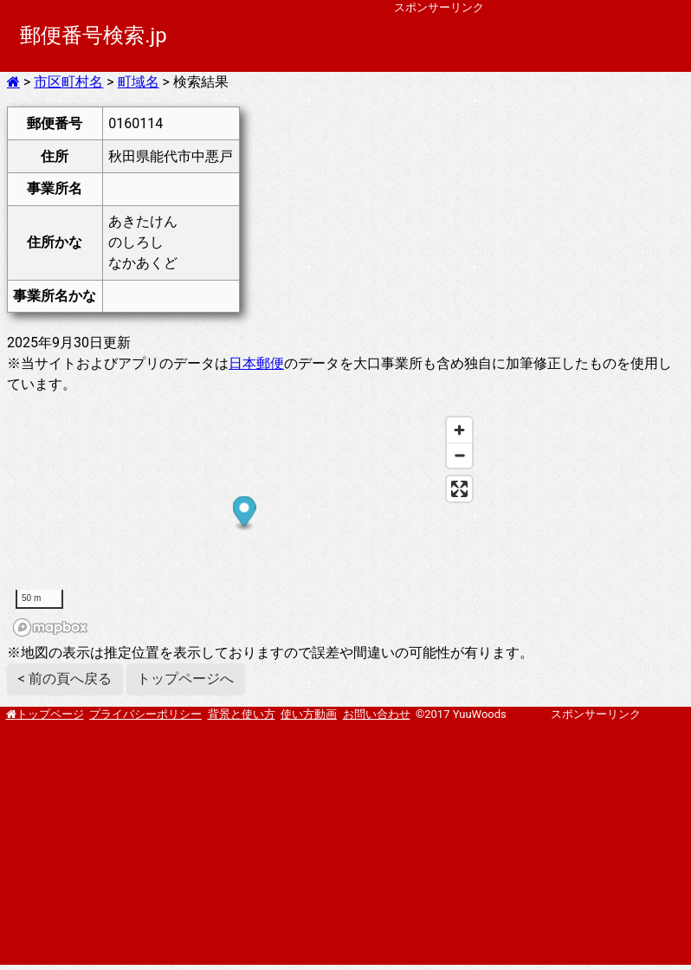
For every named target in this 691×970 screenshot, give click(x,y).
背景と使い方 (241, 714)
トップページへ (185, 678)
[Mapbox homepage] (50, 627)
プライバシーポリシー (145, 714)
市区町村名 (68, 82)
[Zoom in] (459, 430)
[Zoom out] (459, 455)
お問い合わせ (376, 714)
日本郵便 (256, 363)
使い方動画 (309, 714)
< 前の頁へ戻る (65, 678)
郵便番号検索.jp (93, 35)
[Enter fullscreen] (459, 488)
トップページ (50, 714)
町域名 (138, 82)
